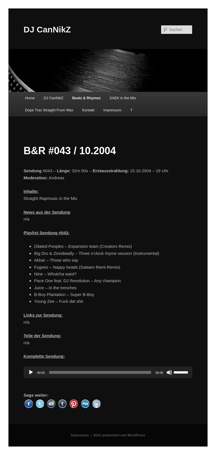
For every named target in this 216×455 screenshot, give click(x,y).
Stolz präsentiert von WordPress (119, 435)
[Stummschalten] (169, 372)
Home (30, 98)
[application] (108, 372)
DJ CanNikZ (47, 29)
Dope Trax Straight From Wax (49, 110)
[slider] (100, 372)
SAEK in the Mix (122, 98)
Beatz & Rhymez (86, 98)
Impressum (113, 110)
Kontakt (88, 110)
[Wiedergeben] (31, 372)
